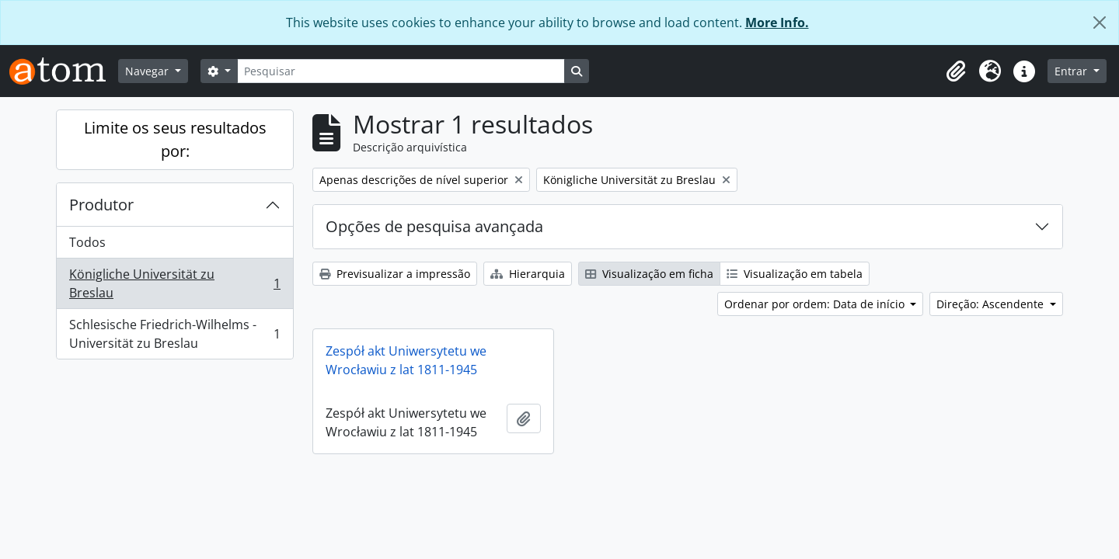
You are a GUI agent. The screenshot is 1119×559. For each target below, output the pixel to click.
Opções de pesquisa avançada (434, 226)
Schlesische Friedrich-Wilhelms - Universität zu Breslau (174, 334)
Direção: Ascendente (991, 304)
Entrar (1072, 71)
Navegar (148, 71)
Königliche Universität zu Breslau (174, 283)
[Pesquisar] (401, 71)
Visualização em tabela (795, 273)
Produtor (101, 204)
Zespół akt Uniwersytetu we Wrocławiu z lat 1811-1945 (406, 360)
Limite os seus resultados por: (175, 139)
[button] (956, 71)
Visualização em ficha (649, 273)
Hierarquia (527, 273)
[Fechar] (1099, 22)
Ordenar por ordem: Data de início (816, 304)
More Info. (777, 22)
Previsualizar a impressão (394, 273)
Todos (87, 242)
